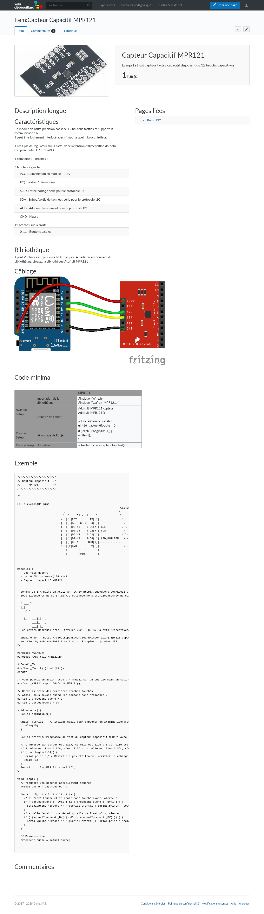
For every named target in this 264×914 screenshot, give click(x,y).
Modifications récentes (215, 903)
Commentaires (41, 31)
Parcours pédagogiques (137, 5)
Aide (233, 903)
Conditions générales (153, 903)
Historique (69, 31)
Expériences (107, 5)
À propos (244, 903)
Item (21, 31)
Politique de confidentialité (183, 903)
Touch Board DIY (149, 120)
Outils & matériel (170, 5)
